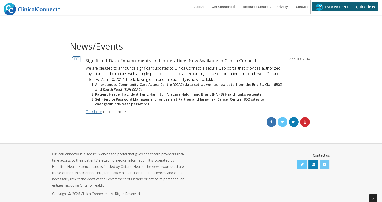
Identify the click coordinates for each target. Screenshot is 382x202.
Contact (302, 6)
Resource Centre (257, 6)
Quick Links (365, 6)
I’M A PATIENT (332, 7)
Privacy (284, 6)
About (200, 6)
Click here (94, 111)
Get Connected (225, 6)
